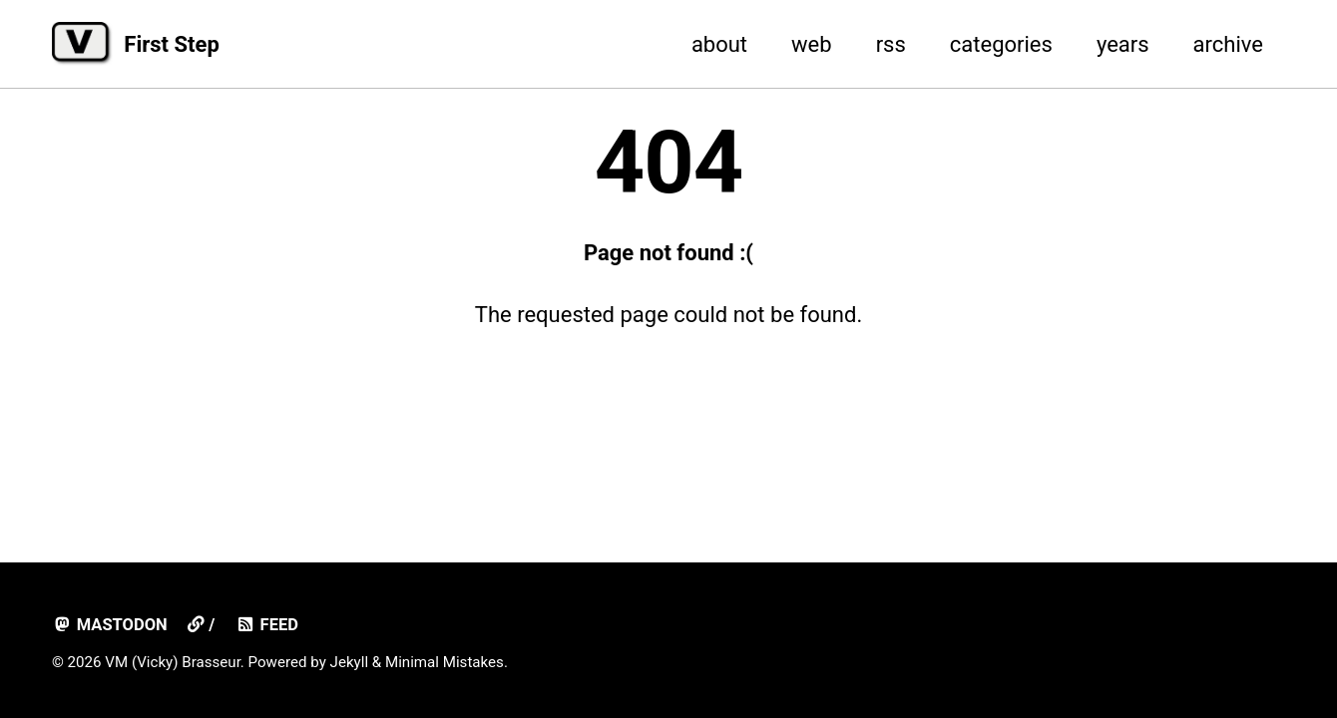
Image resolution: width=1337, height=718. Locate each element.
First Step (171, 44)
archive (1228, 44)
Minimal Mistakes (444, 662)
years (1123, 44)
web (811, 44)
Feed (266, 624)
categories (1001, 44)
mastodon (110, 624)
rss (891, 44)
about (719, 44)
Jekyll (349, 662)
